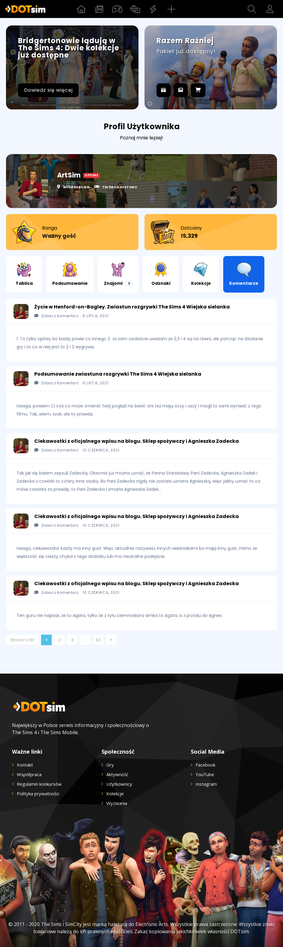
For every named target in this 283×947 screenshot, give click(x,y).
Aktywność (117, 774)
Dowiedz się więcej (48, 90)
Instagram (206, 784)
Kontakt (25, 765)
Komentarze (243, 274)
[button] (252, 9)
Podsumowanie (70, 274)
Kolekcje (201, 274)
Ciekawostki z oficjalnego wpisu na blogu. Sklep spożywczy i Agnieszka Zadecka (136, 441)
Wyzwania (116, 803)
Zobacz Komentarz (56, 315)
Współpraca (29, 774)
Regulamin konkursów (39, 784)
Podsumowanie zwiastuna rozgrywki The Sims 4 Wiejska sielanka (117, 374)
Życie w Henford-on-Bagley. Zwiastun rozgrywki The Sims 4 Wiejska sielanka (132, 306)
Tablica (24, 274)
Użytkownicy (119, 784)
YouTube (205, 774)
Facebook (205, 765)
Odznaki (160, 274)
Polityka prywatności (38, 794)
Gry (110, 765)
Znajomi (118, 274)
